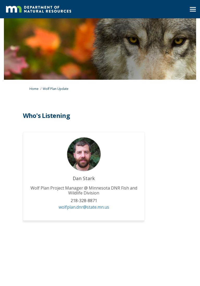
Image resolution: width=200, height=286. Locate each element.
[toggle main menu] (192, 9)
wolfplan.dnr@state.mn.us (84, 207)
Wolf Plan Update (55, 89)
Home (34, 89)
